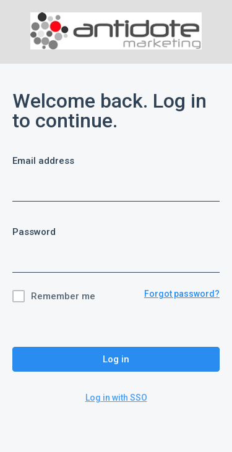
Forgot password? (182, 294)
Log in (116, 359)
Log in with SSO (116, 398)
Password (34, 231)
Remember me (63, 296)
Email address (43, 160)
